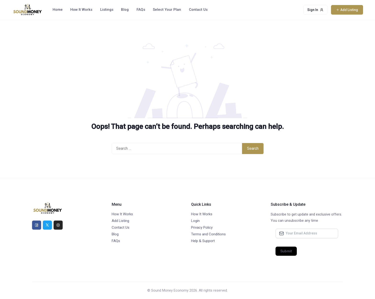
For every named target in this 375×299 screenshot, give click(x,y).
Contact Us (198, 9)
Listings (106, 9)
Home (58, 9)
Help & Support (203, 241)
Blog (125, 9)
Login (195, 221)
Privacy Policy (202, 227)
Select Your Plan (167, 9)
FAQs (141, 9)
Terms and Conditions (208, 234)
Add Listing (120, 221)
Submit (286, 251)
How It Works (81, 9)
